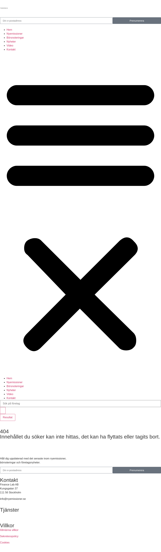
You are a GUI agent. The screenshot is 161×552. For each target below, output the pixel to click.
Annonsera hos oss (11, 514)
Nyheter (11, 41)
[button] (80, 214)
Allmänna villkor (9, 530)
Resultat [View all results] (7, 417)
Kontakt (11, 49)
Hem (9, 29)
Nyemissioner (15, 33)
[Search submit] (3, 410)
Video (10, 45)
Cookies (5, 542)
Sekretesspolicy (9, 536)
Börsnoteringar (15, 37)
